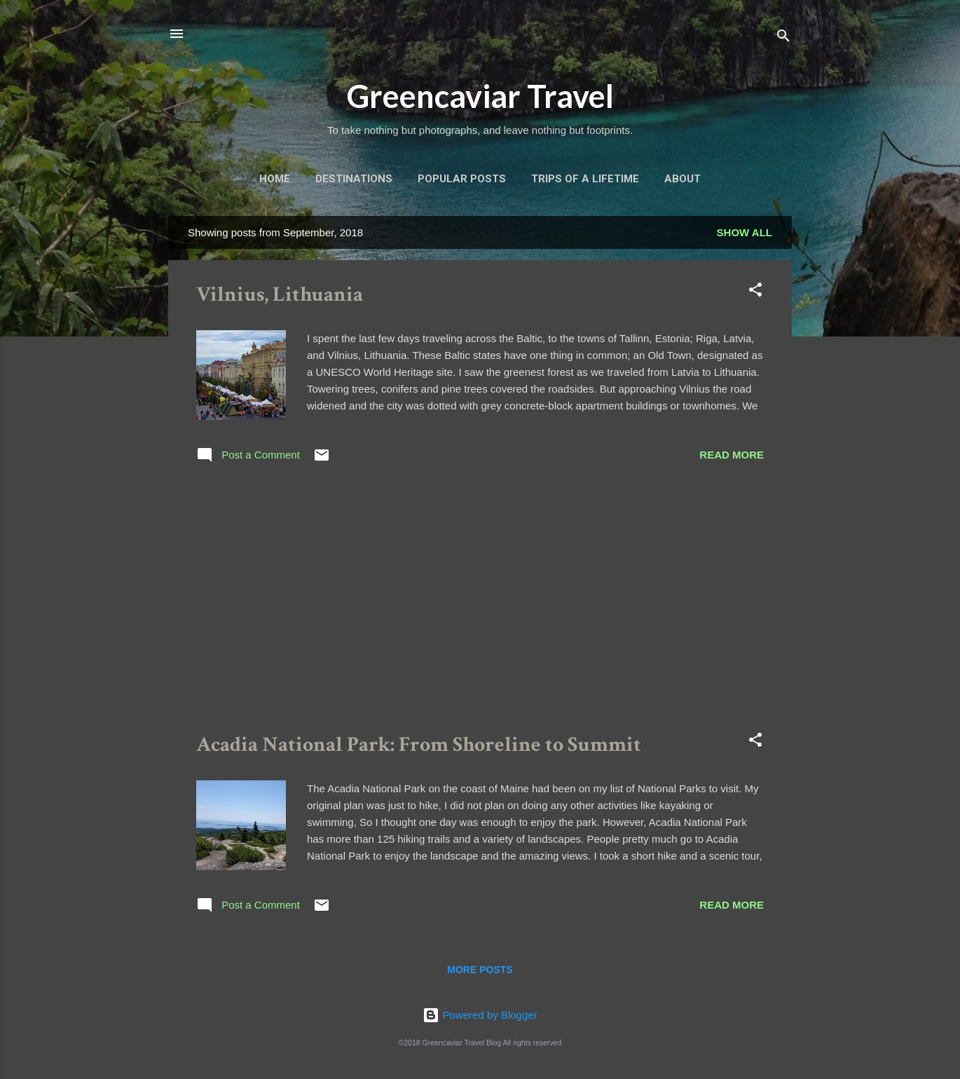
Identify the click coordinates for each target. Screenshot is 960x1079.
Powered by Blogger (480, 1015)
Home (274, 178)
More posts (479, 969)
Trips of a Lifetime (585, 178)
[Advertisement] (480, 601)
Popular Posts (462, 178)
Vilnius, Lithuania (279, 294)
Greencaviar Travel (480, 96)
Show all (744, 232)
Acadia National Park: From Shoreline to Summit (418, 745)
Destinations (353, 178)
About (682, 178)
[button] (755, 292)
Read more (731, 455)
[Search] (783, 38)
